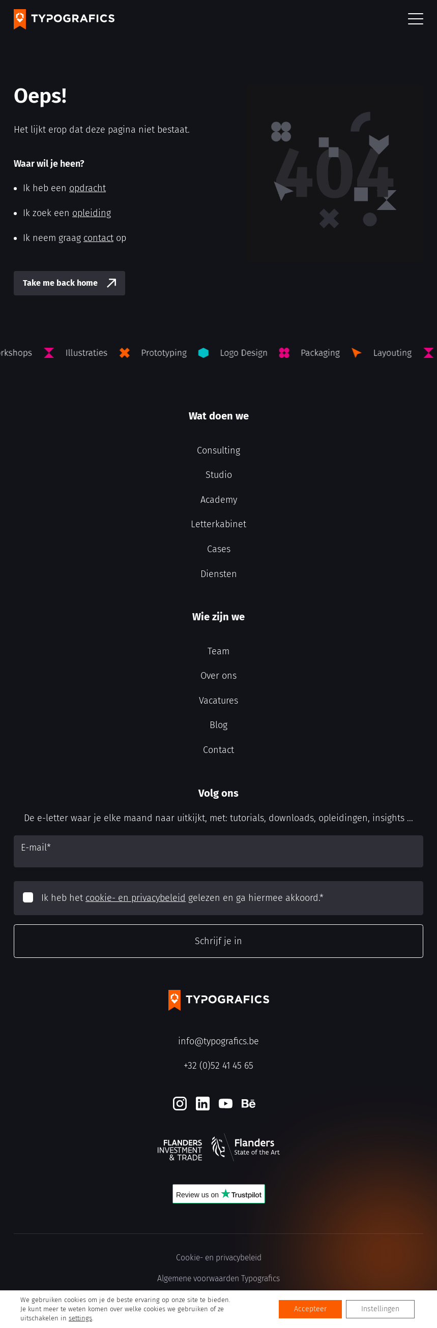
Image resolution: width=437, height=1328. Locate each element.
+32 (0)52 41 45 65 (218, 1065)
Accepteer (310, 1309)
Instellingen (380, 1309)
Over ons (218, 675)
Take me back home (60, 283)
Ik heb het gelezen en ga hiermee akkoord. (182, 897)
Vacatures (218, 700)
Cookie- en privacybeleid (218, 1257)
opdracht (87, 188)
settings (80, 1318)
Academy (218, 499)
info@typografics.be (218, 1041)
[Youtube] (225, 1103)
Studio (219, 474)
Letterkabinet (218, 524)
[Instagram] (180, 1103)
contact (98, 238)
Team (218, 651)
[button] (415, 19)
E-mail (36, 847)
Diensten (218, 574)
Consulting (218, 450)
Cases (218, 549)
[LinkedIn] (203, 1103)
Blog (218, 725)
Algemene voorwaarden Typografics (218, 1278)
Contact (218, 750)
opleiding (91, 213)
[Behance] (248, 1103)
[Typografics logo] (64, 19)
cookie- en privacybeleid (135, 897)
